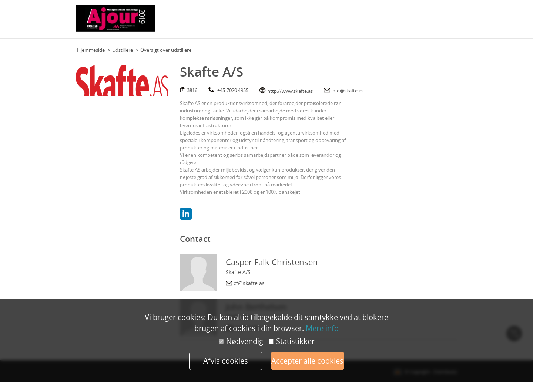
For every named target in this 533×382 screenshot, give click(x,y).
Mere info (322, 328)
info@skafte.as (347, 90)
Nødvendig (241, 341)
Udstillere (122, 50)
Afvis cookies (225, 361)
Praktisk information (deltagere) (276, 21)
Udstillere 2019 (411, 21)
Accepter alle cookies (307, 361)
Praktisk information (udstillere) (353, 21)
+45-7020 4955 (232, 90)
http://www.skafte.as (290, 91)
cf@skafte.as (249, 283)
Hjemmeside (91, 50)
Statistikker (292, 341)
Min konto (443, 21)
